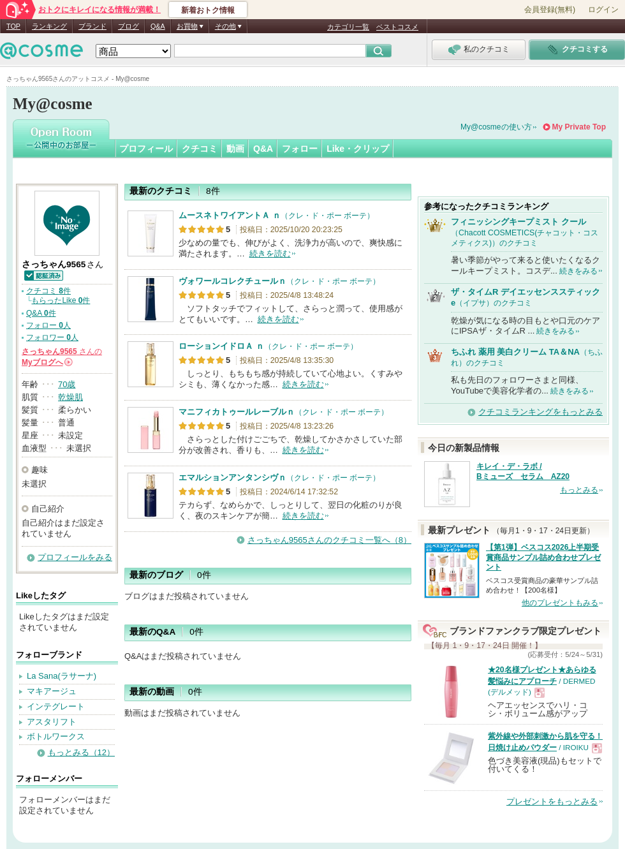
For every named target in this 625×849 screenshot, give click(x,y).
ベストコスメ (397, 27)
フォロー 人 (48, 325)
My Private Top (579, 126)
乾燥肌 (70, 397)
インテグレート (56, 706)
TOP (13, 26)
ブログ (128, 26)
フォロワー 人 (52, 337)
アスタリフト (52, 722)
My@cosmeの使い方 (496, 126)
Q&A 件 (41, 313)
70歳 (66, 384)
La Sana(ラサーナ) (61, 676)
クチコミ (199, 149)
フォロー (300, 149)
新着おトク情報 (208, 10)
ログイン (603, 9)
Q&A (158, 26)
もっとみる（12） (81, 752)
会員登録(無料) (549, 9)
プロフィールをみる (75, 557)
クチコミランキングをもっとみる (540, 412)
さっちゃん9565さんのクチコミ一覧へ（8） (329, 540)
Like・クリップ (358, 149)
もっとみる (579, 489)
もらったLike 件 (60, 300)
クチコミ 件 (48, 290)
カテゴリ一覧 (348, 27)
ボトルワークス (56, 736)
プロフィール (146, 149)
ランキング (49, 26)
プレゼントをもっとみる (552, 801)
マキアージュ (52, 691)
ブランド (92, 26)
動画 (235, 149)
